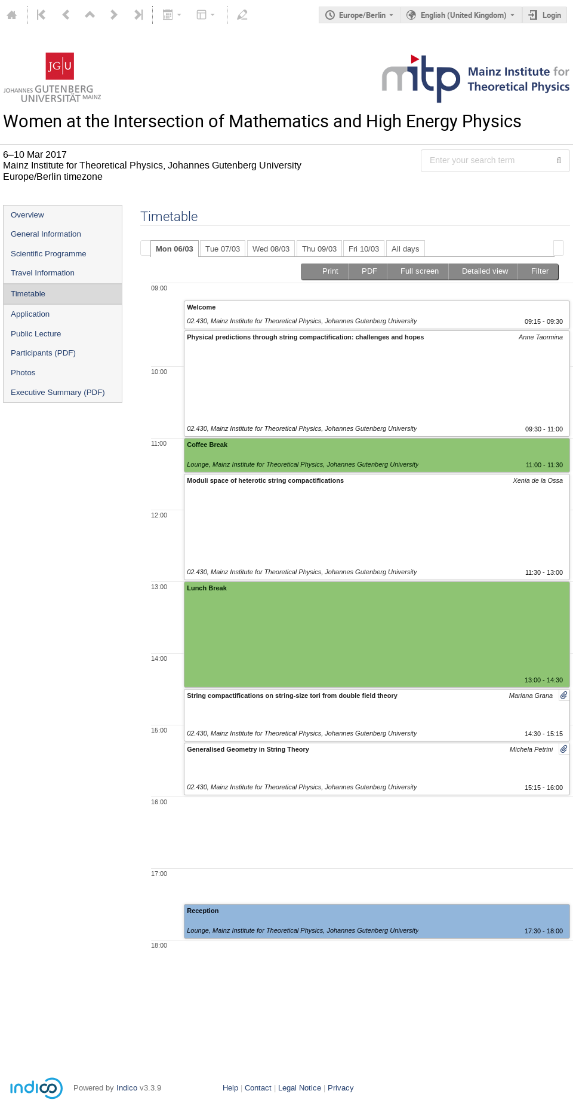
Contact (258, 1088)
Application (30, 314)
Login (552, 15)
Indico (126, 1088)
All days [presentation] (406, 249)
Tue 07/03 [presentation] (222, 249)
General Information (46, 233)
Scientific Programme (49, 253)
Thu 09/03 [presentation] (319, 249)
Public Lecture (36, 333)
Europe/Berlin (362, 15)
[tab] (174, 248)
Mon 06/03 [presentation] (174, 248)
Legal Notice (299, 1088)
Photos (23, 372)
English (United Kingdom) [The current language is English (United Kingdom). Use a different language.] (464, 15)
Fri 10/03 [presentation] (364, 249)
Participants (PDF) (43, 352)
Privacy (341, 1088)
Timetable (28, 293)
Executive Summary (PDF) (58, 392)
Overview (27, 214)
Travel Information (43, 272)
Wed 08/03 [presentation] (270, 249)
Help (230, 1088)
